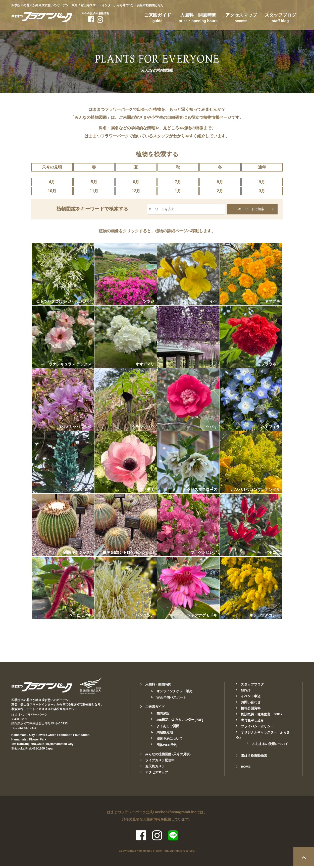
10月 (52, 191)
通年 (262, 167)
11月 (94, 191)
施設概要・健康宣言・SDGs (261, 714)
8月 (220, 182)
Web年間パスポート (171, 697)
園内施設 (163, 713)
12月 (136, 191)
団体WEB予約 (166, 744)
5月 (94, 182)
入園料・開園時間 (198, 19)
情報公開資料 (250, 708)
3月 (262, 191)
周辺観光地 (164, 732)
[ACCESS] (62, 723)
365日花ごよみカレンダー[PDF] (179, 719)
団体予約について (169, 738)
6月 (136, 182)
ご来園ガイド (157, 19)
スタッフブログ (280, 19)
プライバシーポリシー (257, 726)
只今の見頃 (52, 167)
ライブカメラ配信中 (160, 760)
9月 (262, 182)
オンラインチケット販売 (174, 691)
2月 (220, 191)
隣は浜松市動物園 (254, 755)
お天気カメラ (155, 766)
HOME (245, 766)
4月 (52, 182)
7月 (178, 182)
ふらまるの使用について (270, 743)
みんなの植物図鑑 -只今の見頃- (168, 754)
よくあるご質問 (167, 726)
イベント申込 (250, 696)
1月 (178, 191)
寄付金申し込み (252, 720)
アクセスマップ (241, 19)
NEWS (245, 690)
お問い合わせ (250, 702)
